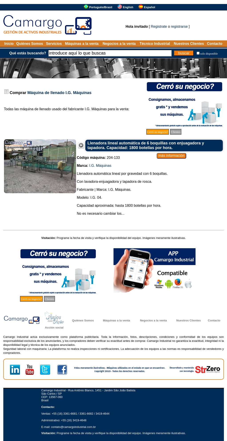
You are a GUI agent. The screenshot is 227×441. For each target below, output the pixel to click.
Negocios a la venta (119, 43)
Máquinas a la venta (81, 43)
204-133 (98, 157)
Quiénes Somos (29, 43)
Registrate (159, 26)
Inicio (9, 43)
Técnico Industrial (155, 43)
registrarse (179, 26)
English (128, 7)
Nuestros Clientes (189, 43)
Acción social (54, 327)
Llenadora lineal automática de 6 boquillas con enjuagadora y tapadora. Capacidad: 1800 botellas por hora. (146, 145)
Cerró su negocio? (157, 132)
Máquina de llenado (46, 93)
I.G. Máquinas (79, 93)
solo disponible (209, 53)
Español (149, 7)
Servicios (54, 43)
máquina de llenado (35, 109)
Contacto (214, 43)
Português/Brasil (100, 7)
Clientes (175, 132)
